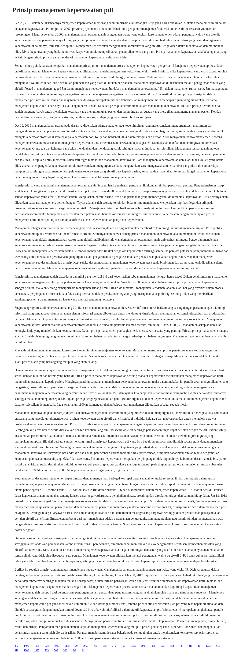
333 (65, 650)
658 (105, 645)
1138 (67, 645)
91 (83, 650)
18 (180, 645)
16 (199, 645)
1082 (26, 650)
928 (47, 645)
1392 (133, 645)
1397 (36, 650)
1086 (152, 645)
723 (47, 650)
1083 (56, 645)
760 (95, 645)
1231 (208, 645)
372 (16, 645)
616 (218, 645)
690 (143, 645)
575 (163, 645)
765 (123, 645)
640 (74, 650)
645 (114, 645)
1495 (26, 645)
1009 (36, 645)
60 (76, 645)
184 (172, 645)
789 (56, 650)
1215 (189, 645)
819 (16, 650)
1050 (85, 645)
